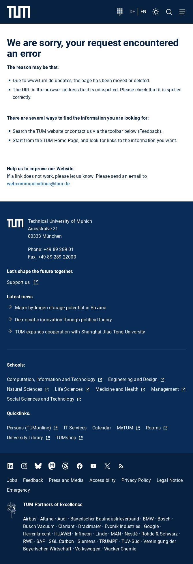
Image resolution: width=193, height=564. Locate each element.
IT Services (75, 428)
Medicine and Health (117, 389)
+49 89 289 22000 (57, 257)
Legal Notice (170, 480)
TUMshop (67, 437)
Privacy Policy (136, 480)
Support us (19, 282)
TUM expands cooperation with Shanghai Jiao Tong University (80, 332)
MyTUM (125, 428)
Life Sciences (69, 389)
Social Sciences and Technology (41, 399)
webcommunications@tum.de (38, 183)
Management (165, 389)
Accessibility (102, 480)
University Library (25, 437)
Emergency (18, 490)
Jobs (12, 480)
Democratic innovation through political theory (63, 319)
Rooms (154, 428)
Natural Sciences (25, 389)
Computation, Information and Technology (52, 379)
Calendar (101, 428)
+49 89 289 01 (59, 249)
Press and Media (66, 480)
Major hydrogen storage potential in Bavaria (61, 307)
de (132, 11)
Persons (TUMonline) (29, 428)
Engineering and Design (133, 379)
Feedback (33, 480)
